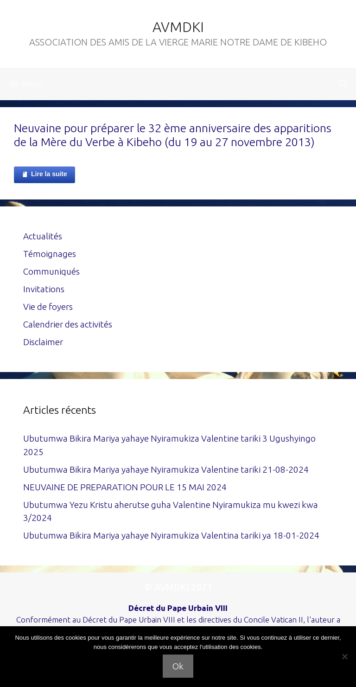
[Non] (344, 656)
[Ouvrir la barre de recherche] (343, 84)
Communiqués (51, 271)
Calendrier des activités (67, 324)
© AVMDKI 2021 (178, 587)
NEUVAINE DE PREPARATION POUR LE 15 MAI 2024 (125, 487)
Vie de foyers (48, 307)
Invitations (43, 289)
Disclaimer (43, 342)
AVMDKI (178, 27)
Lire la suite (44, 174)
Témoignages (49, 254)
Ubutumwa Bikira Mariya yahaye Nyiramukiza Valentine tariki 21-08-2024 (166, 469)
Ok (178, 666)
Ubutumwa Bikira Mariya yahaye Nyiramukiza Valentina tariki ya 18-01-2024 (171, 535)
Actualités (42, 236)
